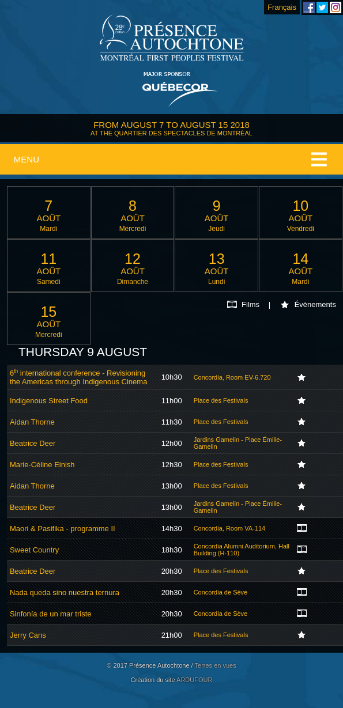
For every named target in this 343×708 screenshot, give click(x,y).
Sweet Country (34, 550)
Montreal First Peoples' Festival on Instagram (335, 7)
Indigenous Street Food (49, 400)
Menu (26, 159)
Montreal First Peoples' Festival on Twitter (322, 7)
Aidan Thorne (32, 422)
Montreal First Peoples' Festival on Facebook (309, 7)
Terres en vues (215, 665)
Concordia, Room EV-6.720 (232, 377)
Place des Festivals (221, 400)
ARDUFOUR (194, 679)
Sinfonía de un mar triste (51, 613)
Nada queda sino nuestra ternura (64, 592)
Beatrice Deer (32, 443)
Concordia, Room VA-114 (230, 528)
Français (281, 7)
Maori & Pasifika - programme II (62, 528)
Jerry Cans (28, 635)
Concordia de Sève (221, 592)
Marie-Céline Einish (42, 464)
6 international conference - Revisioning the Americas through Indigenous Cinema (78, 377)
